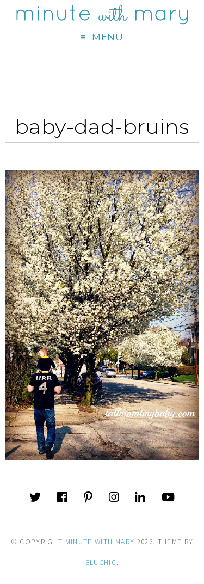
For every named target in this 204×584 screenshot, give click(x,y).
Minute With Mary (100, 541)
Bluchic (100, 562)
